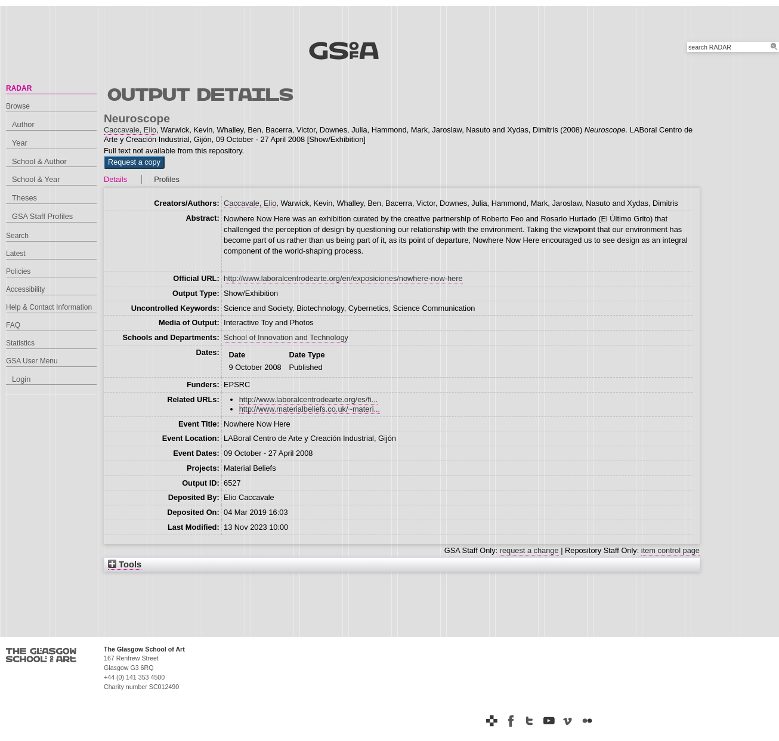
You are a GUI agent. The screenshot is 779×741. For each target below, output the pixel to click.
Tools (124, 564)
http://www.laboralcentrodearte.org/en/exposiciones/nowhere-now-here (343, 278)
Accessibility (25, 289)
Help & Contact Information (49, 307)
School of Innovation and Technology (286, 337)
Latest (16, 253)
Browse (18, 106)
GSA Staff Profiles (42, 216)
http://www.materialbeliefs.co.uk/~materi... (309, 409)
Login (21, 379)
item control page (670, 550)
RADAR (19, 88)
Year (19, 142)
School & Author (39, 161)
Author (23, 124)
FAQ (13, 325)
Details (115, 179)
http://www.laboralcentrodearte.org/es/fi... (308, 399)
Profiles (167, 179)
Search (17, 235)
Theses (24, 197)
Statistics (20, 343)
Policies (18, 271)
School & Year (36, 179)
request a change (529, 550)
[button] (134, 162)
